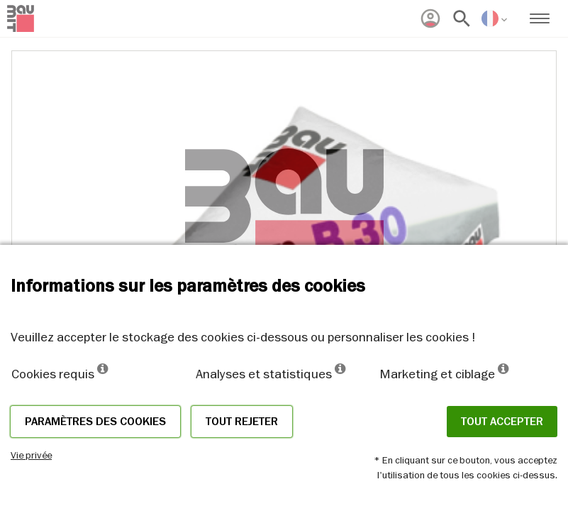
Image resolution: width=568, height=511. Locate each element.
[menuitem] (430, 18)
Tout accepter (502, 421)
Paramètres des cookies (95, 421)
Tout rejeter (242, 421)
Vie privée (31, 455)
